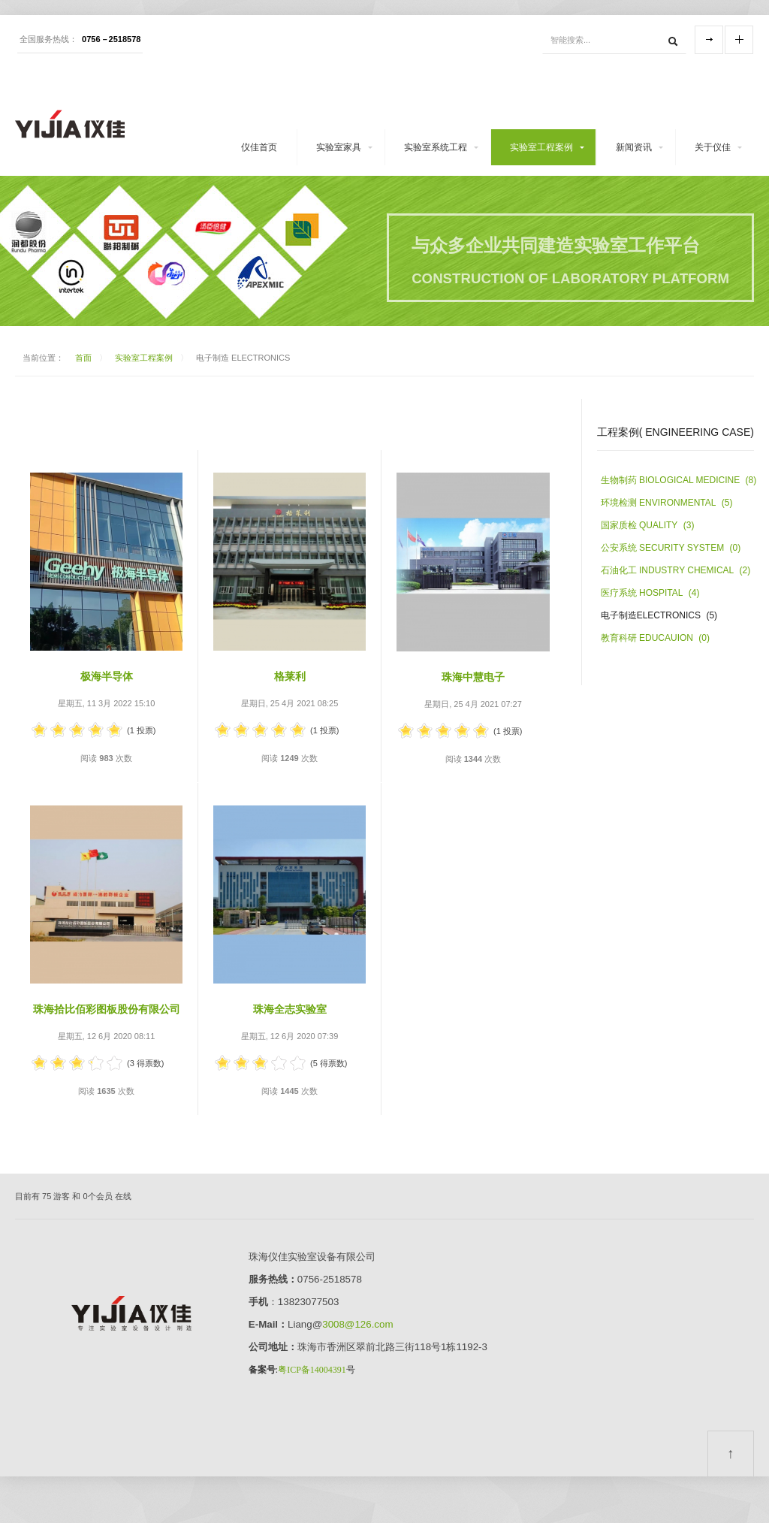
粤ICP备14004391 (312, 1369)
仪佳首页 (259, 147)
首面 (83, 357)
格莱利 (290, 676)
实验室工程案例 (541, 147)
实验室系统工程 (435, 147)
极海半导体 (106, 676)
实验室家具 (338, 147)
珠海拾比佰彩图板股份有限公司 (106, 1009)
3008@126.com (357, 1324)
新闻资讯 (634, 147)
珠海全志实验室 (295, 1009)
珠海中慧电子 (473, 677)
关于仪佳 (713, 147)
